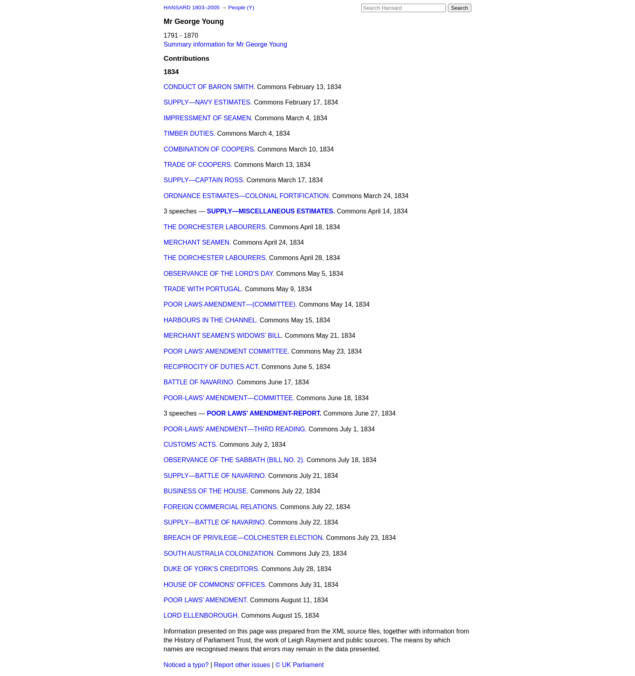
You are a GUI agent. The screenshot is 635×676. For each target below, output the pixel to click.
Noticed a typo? (186, 664)
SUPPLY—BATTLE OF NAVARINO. (215, 475)
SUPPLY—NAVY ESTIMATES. (208, 102)
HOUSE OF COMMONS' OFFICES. (215, 584)
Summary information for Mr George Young (225, 44)
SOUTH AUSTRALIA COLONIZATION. (219, 553)
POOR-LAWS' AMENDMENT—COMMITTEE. (229, 398)
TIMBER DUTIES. (189, 133)
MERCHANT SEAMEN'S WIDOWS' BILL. (223, 335)
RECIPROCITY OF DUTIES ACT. (212, 366)
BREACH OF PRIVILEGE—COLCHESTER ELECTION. (244, 537)
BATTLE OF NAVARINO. (199, 382)
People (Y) (241, 7)
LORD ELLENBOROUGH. (201, 615)
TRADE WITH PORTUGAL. (203, 289)
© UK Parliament (299, 664)
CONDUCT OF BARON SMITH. (209, 86)
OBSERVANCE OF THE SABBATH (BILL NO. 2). (234, 459)
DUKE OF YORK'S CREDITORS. (212, 568)
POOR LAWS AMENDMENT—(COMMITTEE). (230, 304)
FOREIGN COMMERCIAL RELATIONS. (221, 506)
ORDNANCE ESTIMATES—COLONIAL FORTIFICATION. (247, 195)
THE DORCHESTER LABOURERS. (215, 227)
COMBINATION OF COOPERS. (210, 149)
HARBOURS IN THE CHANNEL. (211, 320)
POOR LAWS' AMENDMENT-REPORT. (264, 413)
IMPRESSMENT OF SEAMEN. (208, 118)
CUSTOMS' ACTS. (190, 444)
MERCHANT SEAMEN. (197, 242)
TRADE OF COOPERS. (198, 164)
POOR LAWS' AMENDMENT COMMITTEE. (227, 351)
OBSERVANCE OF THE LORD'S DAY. (219, 273)
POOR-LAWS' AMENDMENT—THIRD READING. (235, 429)
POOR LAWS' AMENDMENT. (206, 600)
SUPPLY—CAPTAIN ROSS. (204, 180)
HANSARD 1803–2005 (191, 7)
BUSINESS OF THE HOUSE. (206, 491)
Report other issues (242, 664)
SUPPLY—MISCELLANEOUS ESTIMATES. (271, 211)
